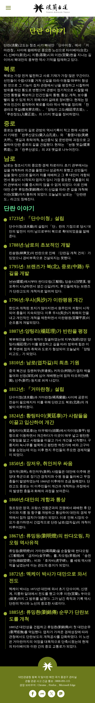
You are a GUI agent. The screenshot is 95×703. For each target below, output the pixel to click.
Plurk (60, 693)
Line (42, 693)
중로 (9, 123)
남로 (9, 159)
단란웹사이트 (51, 8)
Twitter (51, 693)
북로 (9, 69)
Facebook (32, 693)
